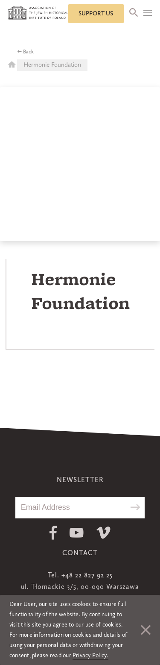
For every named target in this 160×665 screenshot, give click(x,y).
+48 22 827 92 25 (87, 575)
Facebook (53, 532)
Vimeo (103, 532)
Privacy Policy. (90, 656)
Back (28, 52)
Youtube (76, 532)
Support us (96, 14)
